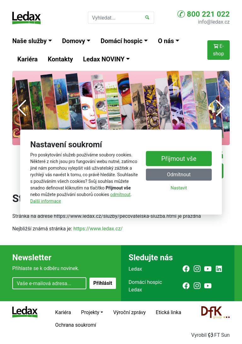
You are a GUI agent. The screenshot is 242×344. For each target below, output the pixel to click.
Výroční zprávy (129, 312)
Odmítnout (179, 175)
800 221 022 (203, 14)
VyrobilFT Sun (210, 335)
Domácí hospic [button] (121, 41)
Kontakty (60, 59)
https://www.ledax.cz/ (98, 229)
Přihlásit (102, 283)
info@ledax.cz (214, 22)
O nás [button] (166, 41)
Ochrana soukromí (75, 325)
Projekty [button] (90, 312)
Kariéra (27, 59)
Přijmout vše (178, 158)
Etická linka (168, 312)
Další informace (45, 201)
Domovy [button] (73, 41)
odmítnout (120, 194)
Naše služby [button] (29, 41)
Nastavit (179, 187)
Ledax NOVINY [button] (104, 59)
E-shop (218, 50)
